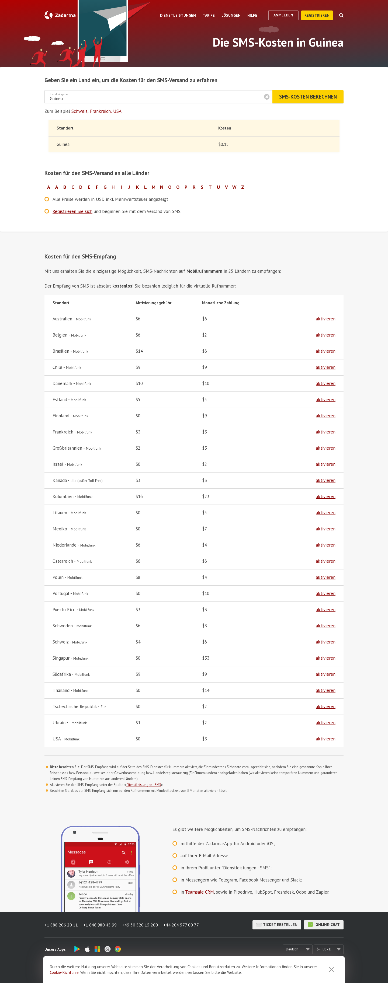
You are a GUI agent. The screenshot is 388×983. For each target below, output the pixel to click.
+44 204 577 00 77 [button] (181, 925)
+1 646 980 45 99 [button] (100, 925)
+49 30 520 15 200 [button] (140, 925)
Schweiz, (80, 111)
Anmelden (283, 15)
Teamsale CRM (199, 892)
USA (117, 111)
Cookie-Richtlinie (64, 972)
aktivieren (325, 319)
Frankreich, (101, 111)
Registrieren (317, 15)
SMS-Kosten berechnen (308, 96)
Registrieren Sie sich (72, 211)
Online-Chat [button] (324, 925)
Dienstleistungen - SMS (143, 784)
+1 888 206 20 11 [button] (61, 925)
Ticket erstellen (276, 925)
